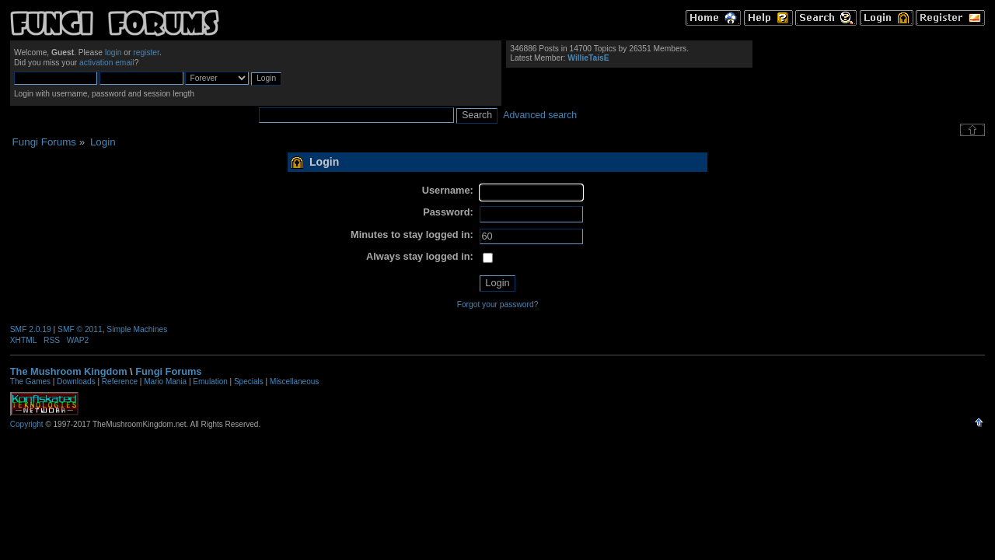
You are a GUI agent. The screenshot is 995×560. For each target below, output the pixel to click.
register (146, 52)
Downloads (76, 381)
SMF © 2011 (80, 329)
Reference (120, 381)
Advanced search (540, 115)
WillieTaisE (588, 58)
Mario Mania (165, 381)
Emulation (210, 381)
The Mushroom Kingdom (68, 371)
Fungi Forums (168, 371)
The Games (30, 381)
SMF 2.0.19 (30, 329)
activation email (106, 62)
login (113, 52)
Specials (249, 381)
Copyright (27, 424)
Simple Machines (136, 329)
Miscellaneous (294, 381)
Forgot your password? (498, 304)
